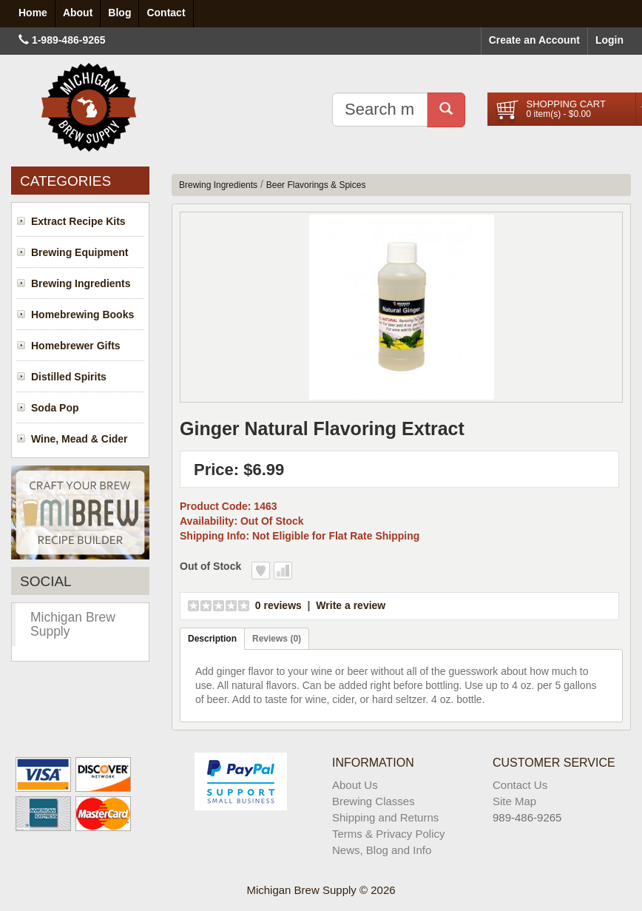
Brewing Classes (373, 801)
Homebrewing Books (82, 314)
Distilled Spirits (69, 377)
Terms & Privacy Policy (388, 833)
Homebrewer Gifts (76, 346)
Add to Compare (283, 570)
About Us (355, 785)
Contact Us (520, 785)
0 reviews (278, 605)
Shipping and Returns (385, 817)
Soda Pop (55, 408)
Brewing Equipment (79, 252)
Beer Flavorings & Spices (316, 185)
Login (609, 40)
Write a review (350, 605)
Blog (119, 13)
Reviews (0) (276, 638)
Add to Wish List (260, 570)
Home (32, 13)
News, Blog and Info (381, 850)
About (77, 13)
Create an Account (534, 40)
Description (212, 638)
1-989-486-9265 (69, 40)
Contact (165, 13)
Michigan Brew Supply (72, 624)
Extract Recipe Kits (78, 221)
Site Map (514, 801)
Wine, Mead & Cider (79, 439)
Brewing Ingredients (81, 283)
